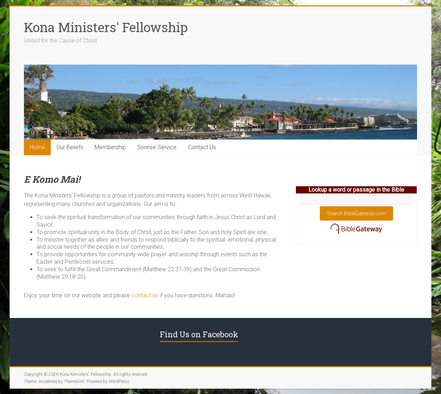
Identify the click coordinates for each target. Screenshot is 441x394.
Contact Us (202, 147)
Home (37, 147)
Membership (110, 147)
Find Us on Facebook (199, 334)
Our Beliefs (69, 147)
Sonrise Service (157, 147)
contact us (145, 295)
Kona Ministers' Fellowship (106, 27)
